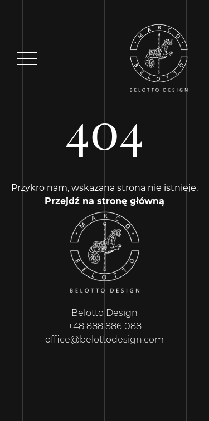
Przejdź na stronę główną (104, 201)
